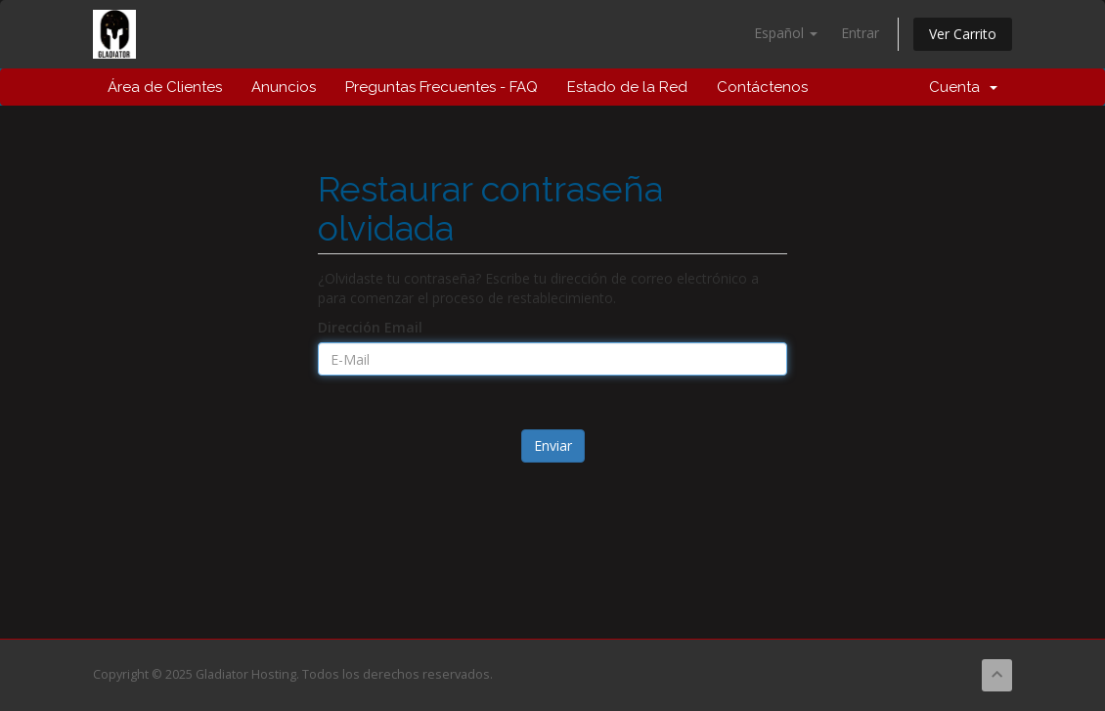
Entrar (860, 32)
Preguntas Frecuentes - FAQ (441, 87)
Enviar (553, 445)
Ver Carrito (962, 33)
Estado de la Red (627, 87)
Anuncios (283, 87)
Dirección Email (370, 327)
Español (786, 32)
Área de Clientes (165, 87)
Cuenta (963, 87)
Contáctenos (762, 87)
